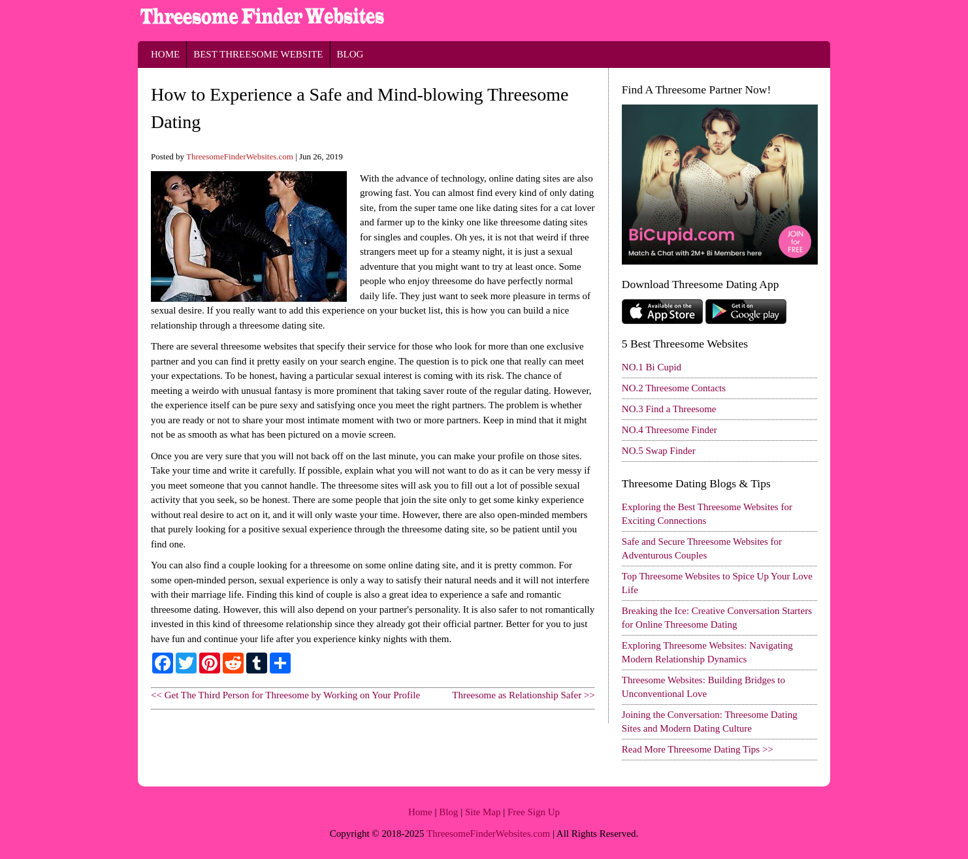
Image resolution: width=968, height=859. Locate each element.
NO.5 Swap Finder (659, 451)
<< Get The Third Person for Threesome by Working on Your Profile (285, 695)
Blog (350, 54)
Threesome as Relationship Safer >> (523, 695)
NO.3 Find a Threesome (669, 409)
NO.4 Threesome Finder (669, 430)
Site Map (483, 812)
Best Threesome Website (258, 54)
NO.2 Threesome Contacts (674, 388)
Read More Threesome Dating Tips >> (697, 749)
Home (165, 54)
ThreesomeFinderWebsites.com (239, 156)
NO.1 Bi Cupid (651, 367)
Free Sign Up (534, 812)
